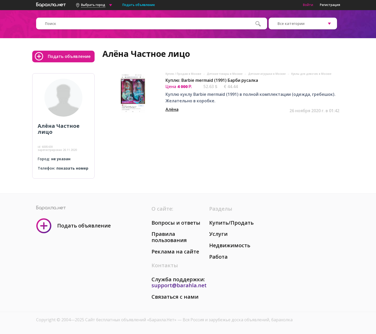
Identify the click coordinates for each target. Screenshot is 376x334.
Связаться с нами (175, 296)
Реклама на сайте (175, 251)
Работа (218, 256)
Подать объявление (138, 5)
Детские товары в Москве (225, 74)
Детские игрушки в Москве (267, 74)
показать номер (72, 168)
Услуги (218, 233)
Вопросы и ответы (175, 222)
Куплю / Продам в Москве (184, 74)
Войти (308, 5)
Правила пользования (169, 237)
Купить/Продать (231, 222)
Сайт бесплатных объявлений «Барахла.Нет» (131, 320)
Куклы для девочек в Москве (311, 74)
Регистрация (330, 5)
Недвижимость (229, 245)
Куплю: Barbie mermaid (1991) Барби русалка (212, 80)
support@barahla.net (179, 285)
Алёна (172, 109)
